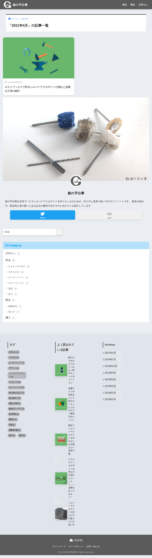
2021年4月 (113, 354)
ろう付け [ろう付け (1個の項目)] (14, 358)
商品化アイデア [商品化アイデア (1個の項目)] (16, 410)
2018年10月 (113, 367)
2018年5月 (113, 394)
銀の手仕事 (17, 4)
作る (124, 4)
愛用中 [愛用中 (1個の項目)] (13, 420)
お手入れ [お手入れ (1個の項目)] (14, 353)
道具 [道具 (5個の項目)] (22, 436)
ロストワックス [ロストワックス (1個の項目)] (16, 388)
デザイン (143, 4)
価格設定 (15, 307)
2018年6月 (113, 387)
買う (10, 319)
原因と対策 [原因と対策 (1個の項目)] (14, 404)
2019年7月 (113, 361)
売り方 (14, 313)
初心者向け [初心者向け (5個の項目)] (14, 399)
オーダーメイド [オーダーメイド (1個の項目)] (16, 364)
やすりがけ (16, 273)
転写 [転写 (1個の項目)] (12, 436)
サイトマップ (59, 549)
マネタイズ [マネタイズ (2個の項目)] (14, 383)
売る (132, 4)
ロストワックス (18, 284)
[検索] (59, 233)
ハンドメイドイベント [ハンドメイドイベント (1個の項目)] (17, 376)
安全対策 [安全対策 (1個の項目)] (14, 415)
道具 (12, 289)
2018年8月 (113, 381)
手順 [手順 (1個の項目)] (12, 426)
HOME (76, 543)
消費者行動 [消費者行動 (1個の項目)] (14, 431)
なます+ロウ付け (19, 267)
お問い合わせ (93, 549)
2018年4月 (113, 401)
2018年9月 (113, 374)
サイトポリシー (76, 549)
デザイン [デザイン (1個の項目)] (14, 369)
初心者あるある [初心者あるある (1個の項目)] (16, 394)
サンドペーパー (18, 278)
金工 (12, 295)
